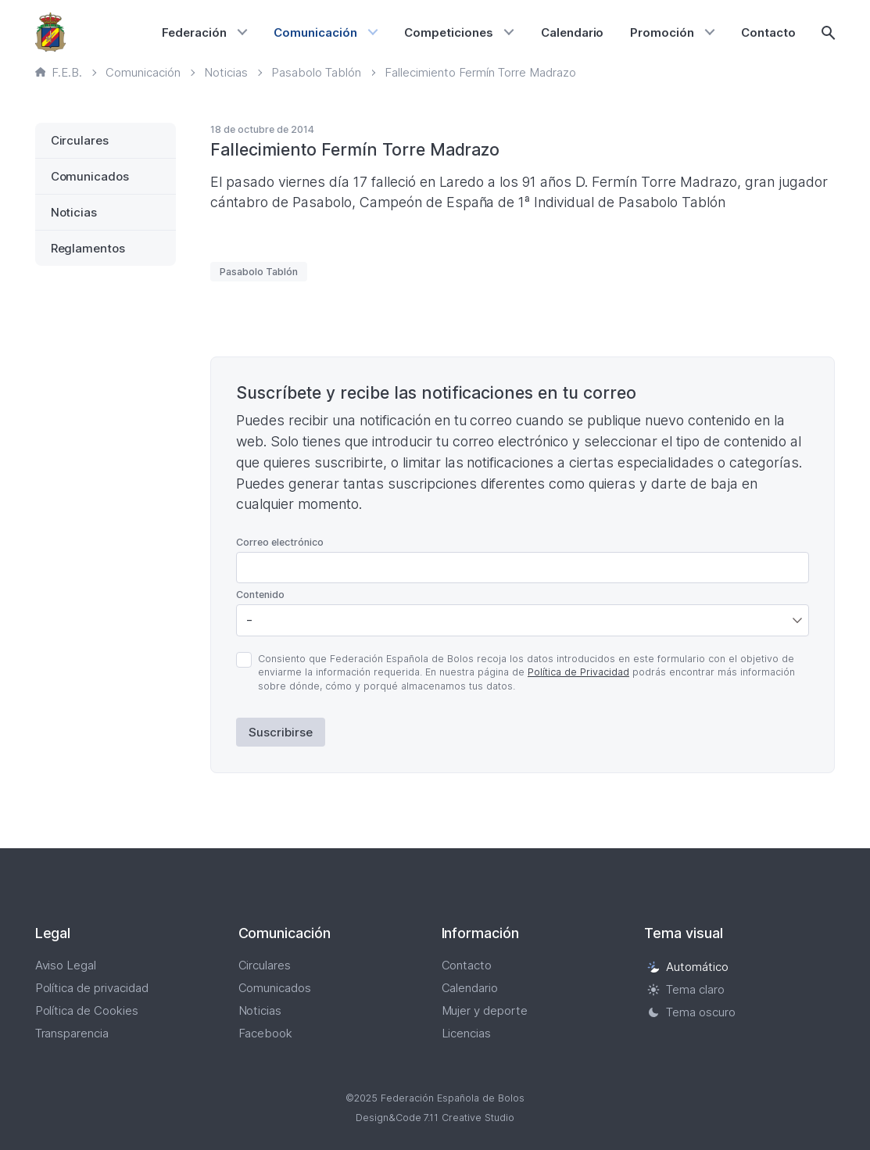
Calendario (572, 32)
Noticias (74, 212)
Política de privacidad (92, 987)
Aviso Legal (66, 965)
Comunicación (315, 32)
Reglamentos (88, 248)
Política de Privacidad (578, 672)
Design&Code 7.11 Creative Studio (435, 1117)
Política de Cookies (87, 1010)
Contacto (768, 32)
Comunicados (90, 176)
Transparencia (72, 1033)
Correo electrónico (280, 542)
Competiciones (448, 32)
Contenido (260, 594)
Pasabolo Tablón (259, 272)
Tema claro (686, 989)
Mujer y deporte (485, 1010)
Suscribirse (281, 732)
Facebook (265, 1033)
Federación (194, 32)
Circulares (80, 140)
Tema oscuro (691, 1012)
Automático (688, 966)
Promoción (662, 32)
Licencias (467, 1033)
